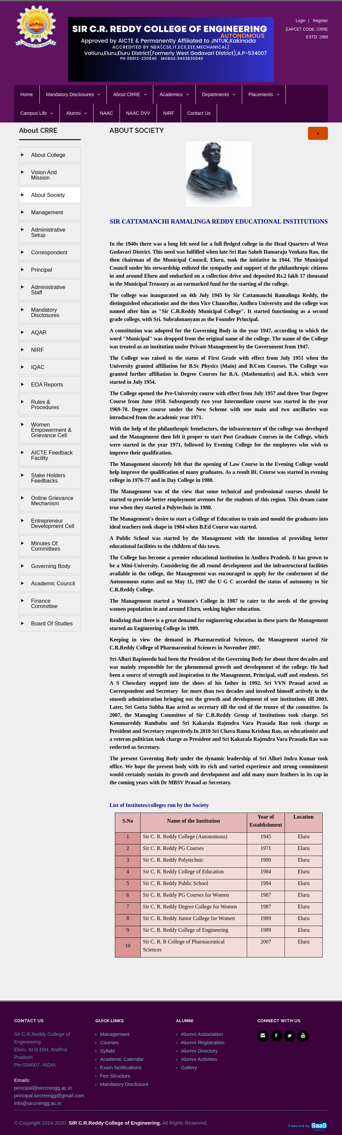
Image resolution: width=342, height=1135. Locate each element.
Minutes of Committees (45, 546)
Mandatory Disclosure (124, 1084)
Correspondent (49, 252)
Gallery (189, 1067)
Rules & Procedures (45, 404)
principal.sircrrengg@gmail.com (49, 1095)
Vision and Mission (44, 175)
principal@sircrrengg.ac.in (43, 1088)
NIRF (37, 350)
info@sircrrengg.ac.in (37, 1103)
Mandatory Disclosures (45, 312)
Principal (41, 270)
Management (47, 212)
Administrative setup (48, 232)
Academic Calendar (122, 1059)
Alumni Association (202, 1034)
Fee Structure (115, 1076)
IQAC (37, 367)
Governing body (50, 566)
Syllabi (107, 1051)
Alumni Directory (199, 1051)
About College (48, 155)
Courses (109, 1042)
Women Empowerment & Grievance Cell (51, 429)
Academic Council (53, 583)
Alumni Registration (202, 1042)
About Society (48, 195)
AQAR (38, 332)
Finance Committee (44, 603)
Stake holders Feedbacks (48, 478)
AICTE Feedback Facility (52, 455)
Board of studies (52, 623)
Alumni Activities (199, 1059)
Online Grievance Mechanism (52, 500)
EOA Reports (47, 384)
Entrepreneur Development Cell (52, 523)
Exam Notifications (121, 1067)
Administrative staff (48, 289)
